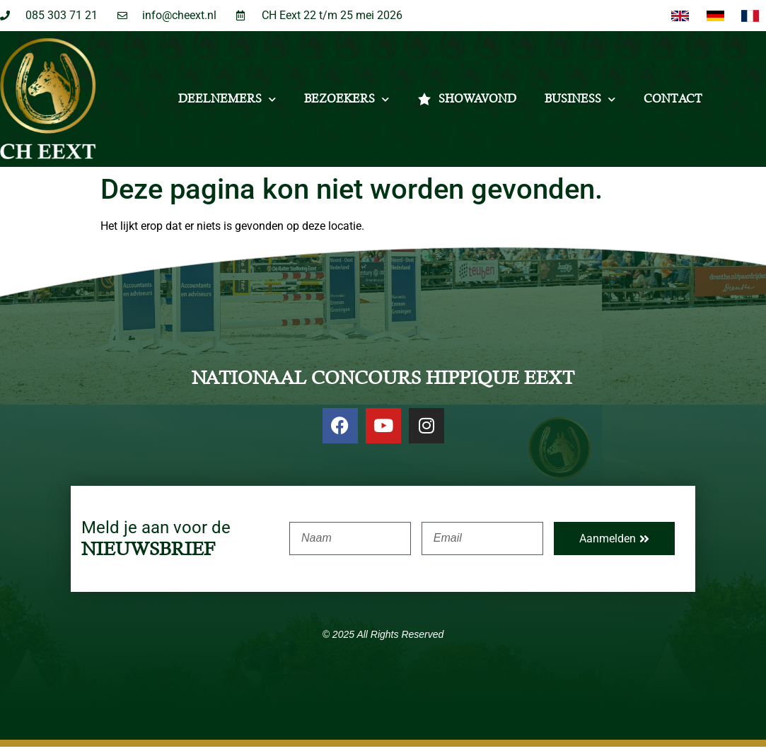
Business (580, 103)
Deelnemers (227, 103)
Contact (673, 103)
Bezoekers (346, 103)
